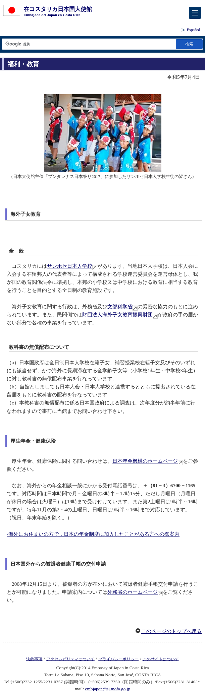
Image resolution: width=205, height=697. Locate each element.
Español (193, 29)
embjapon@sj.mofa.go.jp (107, 688)
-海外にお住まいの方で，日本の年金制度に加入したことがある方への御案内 (93, 534)
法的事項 (34, 658)
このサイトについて (161, 658)
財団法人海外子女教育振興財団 (117, 314)
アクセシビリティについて (70, 658)
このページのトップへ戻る (171, 631)
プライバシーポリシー (118, 658)
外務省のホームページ (132, 592)
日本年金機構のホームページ (145, 461)
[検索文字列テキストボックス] (88, 44)
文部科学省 (120, 306)
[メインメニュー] (195, 13)
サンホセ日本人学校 (69, 266)
